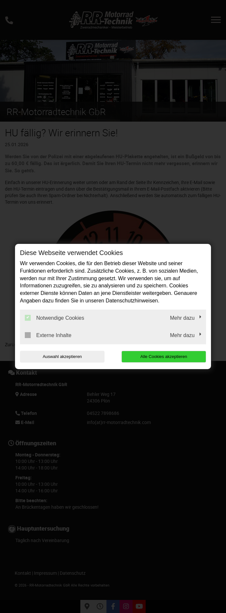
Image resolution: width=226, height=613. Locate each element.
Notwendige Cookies (54, 318)
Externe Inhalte (48, 335)
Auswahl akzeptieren (61, 356)
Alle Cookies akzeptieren (164, 356)
